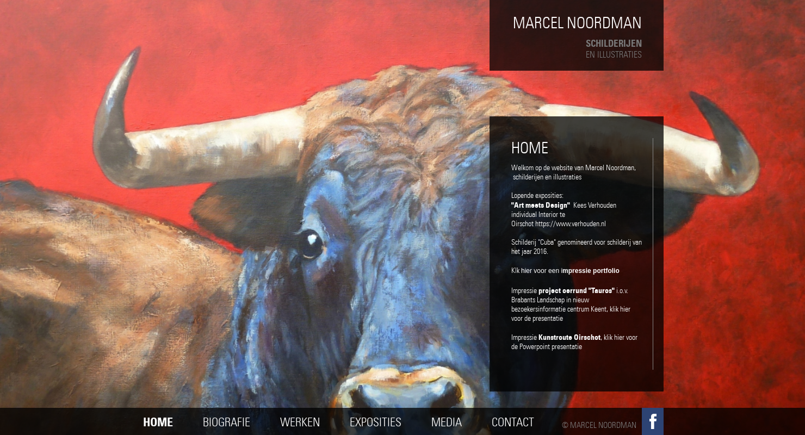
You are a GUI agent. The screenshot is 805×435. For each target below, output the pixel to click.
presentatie (548, 318)
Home (158, 422)
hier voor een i (570, 271)
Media (446, 422)
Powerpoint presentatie (550, 346)
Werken (300, 422)
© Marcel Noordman (599, 425)
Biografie (226, 422)
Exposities (375, 422)
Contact (513, 422)
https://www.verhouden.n (569, 223)
